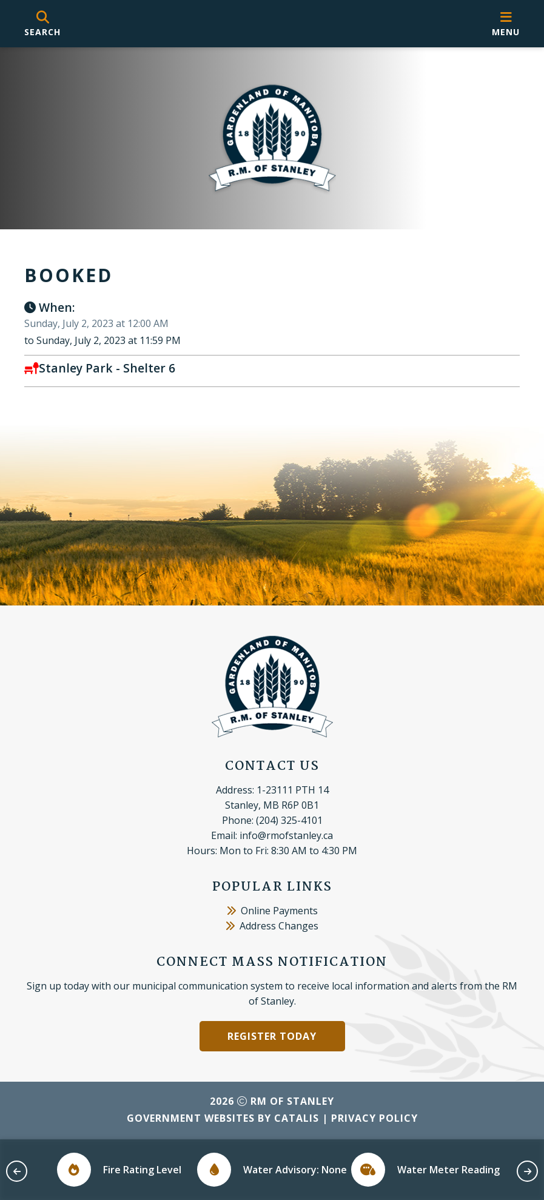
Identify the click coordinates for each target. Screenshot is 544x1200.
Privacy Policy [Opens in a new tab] (374, 1118)
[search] (42, 23)
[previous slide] (16, 1171)
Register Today (272, 1036)
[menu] (506, 23)
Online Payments (272, 910)
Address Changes (272, 925)
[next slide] (527, 1171)
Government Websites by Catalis (223, 1118)
